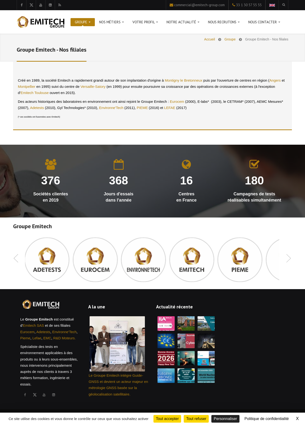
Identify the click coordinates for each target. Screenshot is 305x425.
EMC (47, 338)
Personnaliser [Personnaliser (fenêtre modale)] (225, 419)
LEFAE (169, 108)
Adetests (37, 108)
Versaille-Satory (93, 86)
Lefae (36, 338)
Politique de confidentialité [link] (266, 419)
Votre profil (145, 23)
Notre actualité (183, 23)
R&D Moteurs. (64, 338)
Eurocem (177, 101)
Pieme (25, 338)
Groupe (83, 23)
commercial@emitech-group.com (199, 5)
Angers (275, 80)
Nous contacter (264, 23)
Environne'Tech (111, 108)
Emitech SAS (33, 325)
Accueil (209, 39)
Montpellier (26, 86)
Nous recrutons (224, 23)
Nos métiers (111, 23)
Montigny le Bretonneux (184, 80)
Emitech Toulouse (34, 93)
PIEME (142, 108)
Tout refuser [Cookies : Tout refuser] (196, 419)
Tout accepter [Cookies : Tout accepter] (167, 419)
